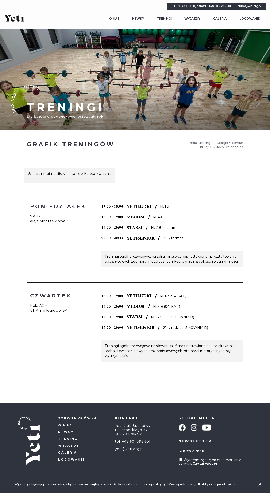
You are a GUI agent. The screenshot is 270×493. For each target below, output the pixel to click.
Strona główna (77, 418)
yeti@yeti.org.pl (129, 449)
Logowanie (249, 18)
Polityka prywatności (216, 484)
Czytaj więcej (205, 463)
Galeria (220, 18)
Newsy (138, 18)
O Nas (114, 18)
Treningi (164, 18)
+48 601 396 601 (136, 441)
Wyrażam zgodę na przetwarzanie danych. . (209, 462)
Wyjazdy (192, 18)
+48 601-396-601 (220, 6)
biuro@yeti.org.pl (249, 6)
